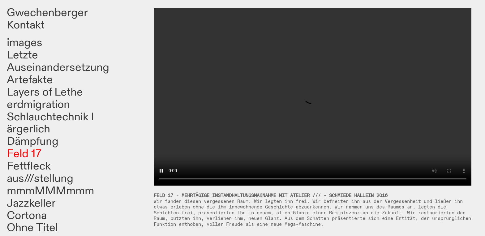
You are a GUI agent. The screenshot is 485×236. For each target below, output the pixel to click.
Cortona (27, 215)
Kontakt (26, 25)
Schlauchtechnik (47, 117)
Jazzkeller (31, 203)
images (24, 43)
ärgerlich (28, 129)
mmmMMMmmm (50, 191)
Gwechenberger (47, 13)
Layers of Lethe (45, 92)
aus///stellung (40, 178)
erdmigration (38, 104)
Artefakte (30, 80)
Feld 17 (24, 154)
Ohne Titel (32, 228)
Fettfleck (29, 166)
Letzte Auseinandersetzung (58, 61)
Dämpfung (32, 141)
